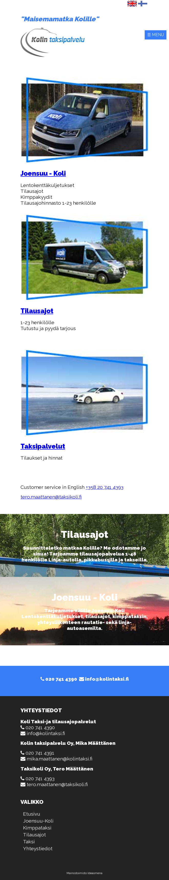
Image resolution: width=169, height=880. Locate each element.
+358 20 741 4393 (104, 487)
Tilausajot (34, 834)
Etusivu (31, 814)
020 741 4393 (40, 778)
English (132, 3)
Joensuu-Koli (38, 821)
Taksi (29, 841)
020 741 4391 (40, 753)
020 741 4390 (58, 679)
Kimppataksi (37, 827)
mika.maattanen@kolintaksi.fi (59, 759)
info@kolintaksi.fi (104, 679)
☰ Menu (155, 34)
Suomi (142, 3)
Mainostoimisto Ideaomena (84, 873)
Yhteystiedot (37, 848)
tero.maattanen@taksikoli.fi (51, 497)
